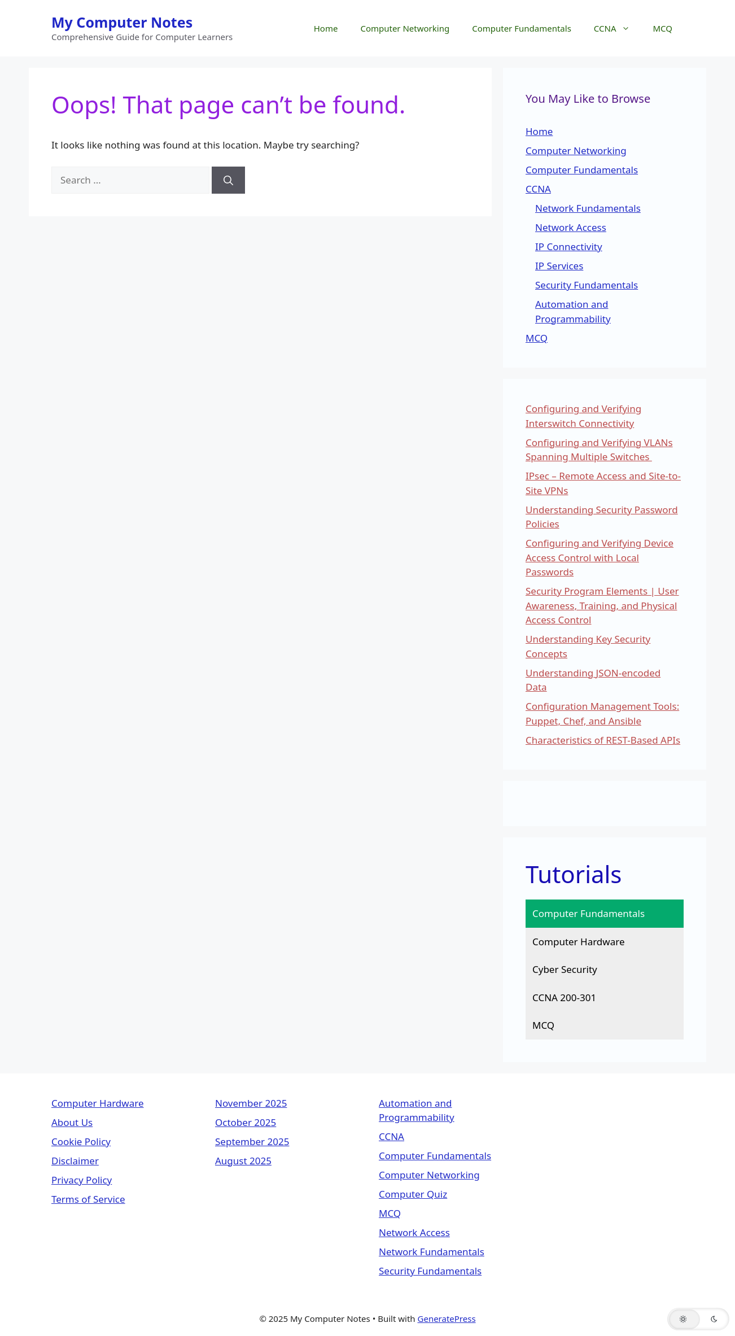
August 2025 (243, 1160)
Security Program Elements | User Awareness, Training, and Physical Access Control (602, 605)
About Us (72, 1122)
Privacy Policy (81, 1179)
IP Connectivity (568, 246)
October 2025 (245, 1122)
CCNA (618, 28)
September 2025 (252, 1141)
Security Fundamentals (586, 284)
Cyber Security (564, 969)
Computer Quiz (413, 1193)
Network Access (570, 227)
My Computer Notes (122, 22)
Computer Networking (404, 28)
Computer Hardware (578, 941)
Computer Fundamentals (521, 28)
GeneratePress (447, 1318)
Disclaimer (75, 1160)
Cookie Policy (81, 1141)
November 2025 (251, 1103)
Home (326, 28)
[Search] (228, 180)
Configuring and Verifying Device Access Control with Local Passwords (599, 557)
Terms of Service (88, 1199)
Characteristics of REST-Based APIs (603, 740)
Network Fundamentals (588, 208)
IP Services (559, 265)
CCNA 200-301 (564, 997)
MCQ (662, 28)
